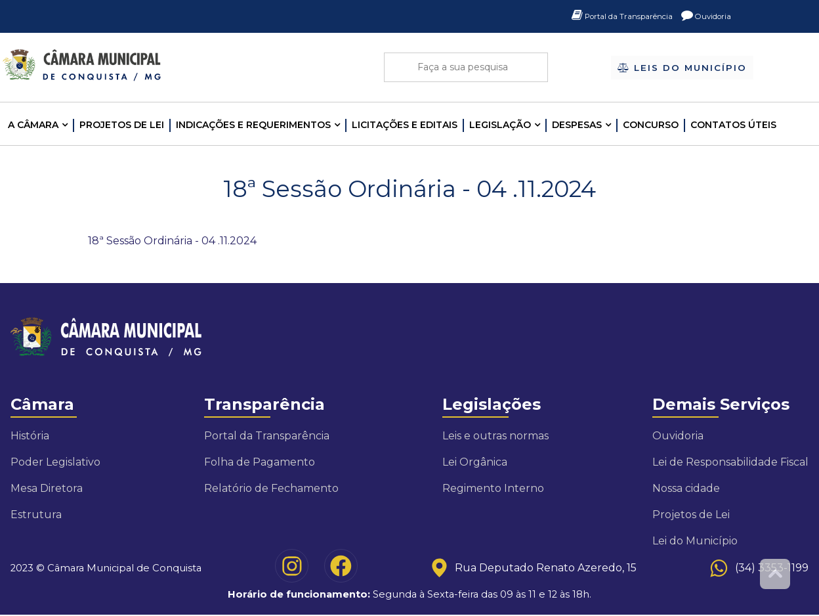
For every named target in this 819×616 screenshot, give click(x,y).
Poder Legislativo (55, 462)
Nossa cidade (686, 488)
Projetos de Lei (121, 125)
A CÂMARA (33, 125)
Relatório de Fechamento (271, 488)
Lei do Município (695, 541)
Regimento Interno (493, 488)
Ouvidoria (702, 16)
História (29, 435)
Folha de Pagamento (259, 462)
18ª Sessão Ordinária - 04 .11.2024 (172, 240)
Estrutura (36, 514)
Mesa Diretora (46, 488)
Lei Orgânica (474, 462)
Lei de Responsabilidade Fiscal (730, 462)
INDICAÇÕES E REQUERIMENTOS (253, 125)
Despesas (577, 125)
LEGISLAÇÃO (500, 125)
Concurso (651, 125)
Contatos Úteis (733, 125)
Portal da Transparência (605, 16)
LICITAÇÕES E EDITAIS (404, 125)
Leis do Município (682, 68)
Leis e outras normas (495, 435)
